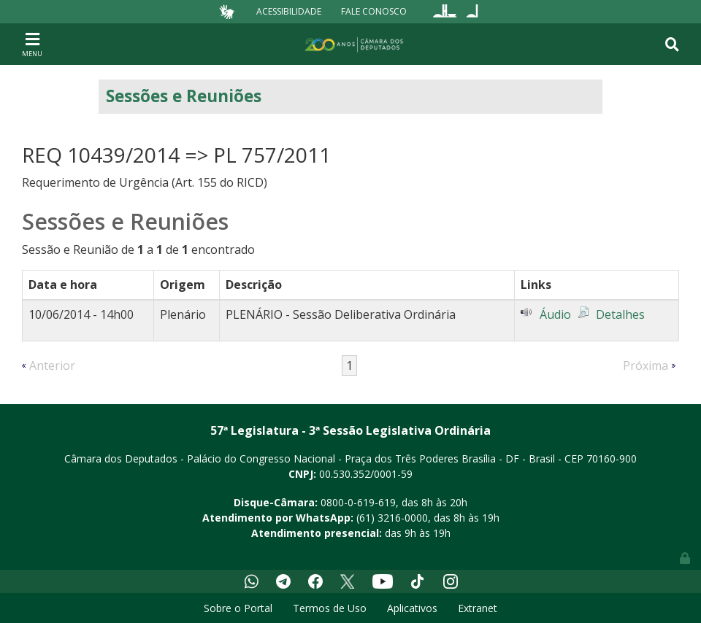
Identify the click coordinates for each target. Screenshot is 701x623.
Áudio (555, 314)
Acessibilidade (288, 11)
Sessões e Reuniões (183, 96)
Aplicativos (412, 608)
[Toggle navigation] (32, 44)
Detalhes (620, 314)
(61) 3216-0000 (392, 518)
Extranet (477, 608)
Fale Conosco (374, 11)
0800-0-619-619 (358, 502)
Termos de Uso (330, 608)
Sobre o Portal (238, 608)
